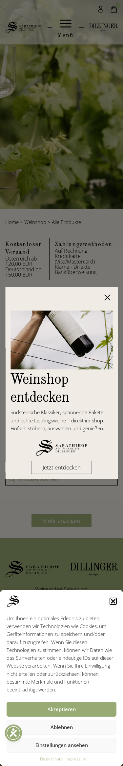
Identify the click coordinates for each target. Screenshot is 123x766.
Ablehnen (62, 727)
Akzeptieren (62, 709)
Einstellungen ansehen (61, 745)
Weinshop (35, 222)
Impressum (76, 759)
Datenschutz (51, 759)
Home (12, 222)
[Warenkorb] (114, 9)
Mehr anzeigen (61, 520)
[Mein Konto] (101, 9)
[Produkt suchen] (61, 478)
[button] (113, 601)
